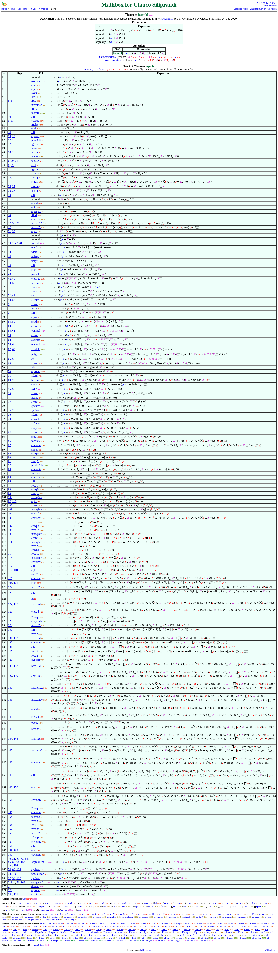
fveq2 (34, 473)
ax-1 (53, 914)
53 (9, 299)
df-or (60, 923)
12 (9, 140)
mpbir (34, 152)
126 (10, 611)
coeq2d (35, 453)
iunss (34, 148)
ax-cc (261, 914)
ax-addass (143, 916)
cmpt (227, 903)
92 (9, 465)
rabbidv (35, 440)
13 (9, 136)
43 (9, 251)
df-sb (132, 923)
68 (9, 363)
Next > (273, 2)
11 (12, 120)
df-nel (220, 923)
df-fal (102, 923)
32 (9, 223)
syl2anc (35, 410)
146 (16, 738)
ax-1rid (213, 916)
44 (9, 256)
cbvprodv (36, 620)
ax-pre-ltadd (34, 919)
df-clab (165, 923)
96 (9, 481)
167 (18, 878)
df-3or (70, 923)
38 (13, 231)
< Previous (262, 2)
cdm (253, 903)
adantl (34, 326)
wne (82, 903)
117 (10, 565)
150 (16, 787)
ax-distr (172, 916)
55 (13, 878)
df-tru (92, 923)
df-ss (75, 926)
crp (196, 906)
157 (10, 828)
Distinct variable (107, 56)
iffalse (34, 124)
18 (9, 152)
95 (9, 477)
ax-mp (35, 177)
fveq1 (34, 485)
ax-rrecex (242, 916)
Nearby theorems (270, 5)
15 (13, 136)
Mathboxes (43, 9)
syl (33, 295)
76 (9, 410)
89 (9, 453)
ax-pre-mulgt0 (52, 919)
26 (9, 186)
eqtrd (34, 269)
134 (10, 646)
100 (10, 497)
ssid (33, 128)
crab (102, 903)
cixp (92, 906)
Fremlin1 (167, 18)
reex (33, 96)
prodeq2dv (37, 465)
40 (16, 243)
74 (9, 869)
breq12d (36, 665)
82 (17, 858)
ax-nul (206, 914)
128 (10, 620)
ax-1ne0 (200, 916)
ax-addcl (68, 916)
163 (10, 854)
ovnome (36, 81)
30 (9, 283)
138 (16, 665)
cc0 (123, 906)
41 (20, 243)
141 (10, 699)
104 (10, 513)
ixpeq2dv (36, 497)
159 (10, 850)
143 (10, 716)
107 (10, 525)
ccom (264, 903)
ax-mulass (158, 916)
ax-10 (141, 914)
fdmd (34, 251)
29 (9, 195)
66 (9, 358)
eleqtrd (35, 299)
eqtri (34, 231)
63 (9, 339)
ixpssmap (36, 104)
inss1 (34, 308)
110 (10, 537)
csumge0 (22, 910)
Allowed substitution (113, 60)
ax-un (239, 914)
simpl (34, 287)
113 (10, 549)
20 (12, 160)
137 (10, 659)
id (32, 367)
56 (9, 330)
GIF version (272, 9)
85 (9, 861)
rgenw (34, 144)
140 (10, 687)
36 (17, 223)
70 (9, 371)
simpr (34, 291)
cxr (163, 906)
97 (9, 501)
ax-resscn (29, 916)
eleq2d (35, 611)
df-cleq (176, 923)
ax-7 (112, 914)
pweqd (35, 274)
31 (9, 231)
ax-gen (74, 914)
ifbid (34, 215)
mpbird (35, 283)
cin (135, 903)
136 (10, 665)
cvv (113, 903)
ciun (189, 903)
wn (20, 903)
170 (10, 890)
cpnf (137, 906)
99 (9, 493)
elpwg (34, 181)
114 (10, 553)
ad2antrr (36, 418)
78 (13, 410)
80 (13, 869)
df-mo (143, 923)
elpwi (34, 316)
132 (16, 637)
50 (13, 283)
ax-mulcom (127, 916)
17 (9, 144)
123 (10, 592)
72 (13, 380)
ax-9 (131, 914)
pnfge (34, 354)
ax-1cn (43, 916)
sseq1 (34, 436)
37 (9, 227)
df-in (65, 926)
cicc (246, 906)
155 (10, 865)
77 (9, 401)
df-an (51, 923)
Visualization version (258, 9)
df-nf (123, 923)
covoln (64, 910)
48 (9, 274)
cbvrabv (36, 517)
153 (10, 812)
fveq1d (35, 457)
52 (9, 295)
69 (9, 380)
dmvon (35, 886)
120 (10, 578)
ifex (33, 100)
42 (9, 278)
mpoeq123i (37, 223)
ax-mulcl (97, 916)
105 (10, 517)
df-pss (85, 926)
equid (34, 203)
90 (9, 457)
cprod (259, 906)
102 (10, 505)
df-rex (241, 923)
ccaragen (45, 910)
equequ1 (36, 211)
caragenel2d (38, 882)
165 (18, 869)
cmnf (150, 906)
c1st (54, 906)
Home (12, 9)
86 (9, 440)
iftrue (34, 108)
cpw (166, 903)
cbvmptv (36, 445)
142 (10, 787)
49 (13, 278)
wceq (57, 903)
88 (13, 861)
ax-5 (94, 914)
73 (9, 873)
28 (13, 190)
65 (13, 349)
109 (10, 533)
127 (10, 675)
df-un (54, 926)
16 (13, 140)
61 (13, 330)
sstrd (34, 321)
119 (10, 574)
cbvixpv (36, 219)
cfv (5, 906)
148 (10, 762)
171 (16, 894)
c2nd (67, 906)
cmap (80, 906)
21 (16, 160)
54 (13, 299)
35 (9, 219)
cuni (178, 903)
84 (26, 858)
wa (46, 903)
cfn (104, 906)
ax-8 (122, 914)
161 (10, 845)
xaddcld (35, 349)
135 (10, 651)
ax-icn (55, 916)
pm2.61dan (37, 873)
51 (17, 882)
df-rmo (253, 923)
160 (10, 841)
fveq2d (35, 461)
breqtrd (35, 380)
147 (10, 750)
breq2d (35, 728)
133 (10, 642)
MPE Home (22, 9)
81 (13, 858)
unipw (34, 260)
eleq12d (35, 278)
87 (9, 445)
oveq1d (35, 659)
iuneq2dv (36, 509)
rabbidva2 (37, 687)
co (30, 906)
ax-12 (162, 914)
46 (9, 265)
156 (10, 824)
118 (16, 569)
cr (114, 906)
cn (185, 906)
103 (10, 509)
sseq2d (35, 513)
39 (9, 243)
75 (9, 393)
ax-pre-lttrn (17, 919)
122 (10, 587)
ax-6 (103, 914)
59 (13, 321)
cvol (8, 910)
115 (10, 557)
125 (16, 604)
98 (9, 489)
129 (10, 625)
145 (10, 728)
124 (10, 604)
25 (13, 177)
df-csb (34, 926)
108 (10, 529)
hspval (35, 243)
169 (10, 894)
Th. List (33, 9)
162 (16, 850)
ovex (34, 92)
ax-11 (151, 914)
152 (23, 861)
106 (10, 582)
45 (9, 269)
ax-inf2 (250, 914)
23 (9, 190)
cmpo (41, 906)
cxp (239, 903)
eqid (33, 85)
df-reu (264, 923)
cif (155, 903)
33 (13, 223)
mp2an (35, 160)
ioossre (35, 112)
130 (10, 629)
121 (16, 582)
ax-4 (84, 914)
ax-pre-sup (69, 919)
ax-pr (229, 914)
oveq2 (34, 722)
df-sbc (23, 926)
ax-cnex (15, 916)
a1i (33, 116)
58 (9, 321)
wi (28, 903)
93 (9, 469)
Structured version (241, 9)
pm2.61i (36, 140)
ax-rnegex (227, 916)
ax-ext (173, 914)
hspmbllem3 (38, 861)
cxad (210, 906)
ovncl (34, 388)
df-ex (112, 923)
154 (10, 816)
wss (146, 903)
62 (9, 349)
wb (36, 903)
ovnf (34, 247)
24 (9, 177)
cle (174, 906)
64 (13, 344)
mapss (34, 156)
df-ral (230, 923)
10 (9, 116)
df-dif (44, 926)
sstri (33, 165)
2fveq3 (35, 617)
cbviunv (36, 561)
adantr (34, 304)
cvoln (80, 910)
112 (10, 569)
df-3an (81, 923)
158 (10, 833)
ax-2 (59, 914)
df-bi (42, 923)
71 (9, 375)
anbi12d (36, 675)
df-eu (153, 923)
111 (10, 542)
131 (10, 637)
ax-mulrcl (111, 916)
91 (9, 461)
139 (16, 675)
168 (23, 882)
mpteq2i (36, 227)
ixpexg (35, 173)
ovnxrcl (35, 330)
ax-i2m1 (186, 916)
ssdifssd (35, 339)
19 (13, 152)
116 (10, 561)
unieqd (35, 256)
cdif (124, 903)
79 (17, 410)
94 (17, 861)
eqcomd (35, 371)
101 (14, 501)
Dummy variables (94, 69)
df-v (13, 926)
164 (16, 865)
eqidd (34, 709)
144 (10, 738)
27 (13, 186)
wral (92, 903)
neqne (34, 397)
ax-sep (195, 914)
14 (9, 132)
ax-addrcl (82, 916)
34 (9, 215)
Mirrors (4, 9)
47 (13, 269)
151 (10, 799)
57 (9, 312)
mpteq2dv (37, 699)
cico (234, 906)
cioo (222, 906)
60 (9, 326)
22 (12, 165)
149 (10, 774)
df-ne (209, 923)
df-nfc (199, 923)
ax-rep (184, 914)
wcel (70, 903)
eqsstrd (35, 120)
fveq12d (36, 604)
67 (13, 358)
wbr (214, 903)
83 (22, 858)
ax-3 (66, 914)
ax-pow (218, 914)
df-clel (188, 923)
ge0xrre (35, 405)
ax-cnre (255, 916)
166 (14, 873)
